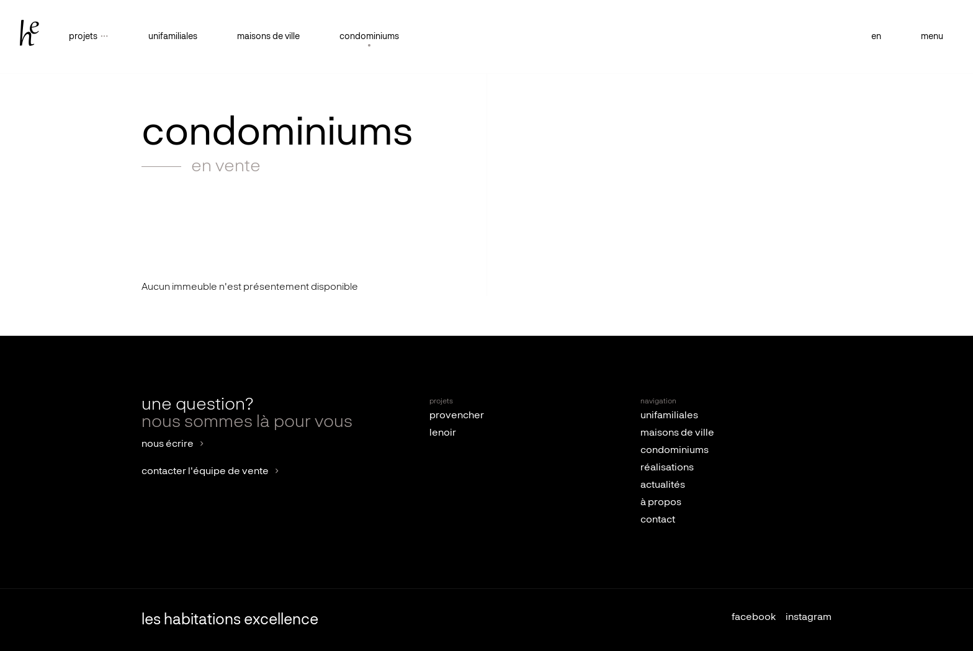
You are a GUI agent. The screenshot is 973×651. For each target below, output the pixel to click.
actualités (662, 485)
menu (932, 36)
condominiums (369, 36)
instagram (809, 617)
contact (657, 520)
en (876, 36)
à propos (660, 503)
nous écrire (167, 444)
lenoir (442, 433)
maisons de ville (268, 36)
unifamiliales (172, 36)
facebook (754, 617)
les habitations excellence (229, 620)
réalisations (667, 468)
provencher (456, 416)
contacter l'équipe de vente (205, 472)
